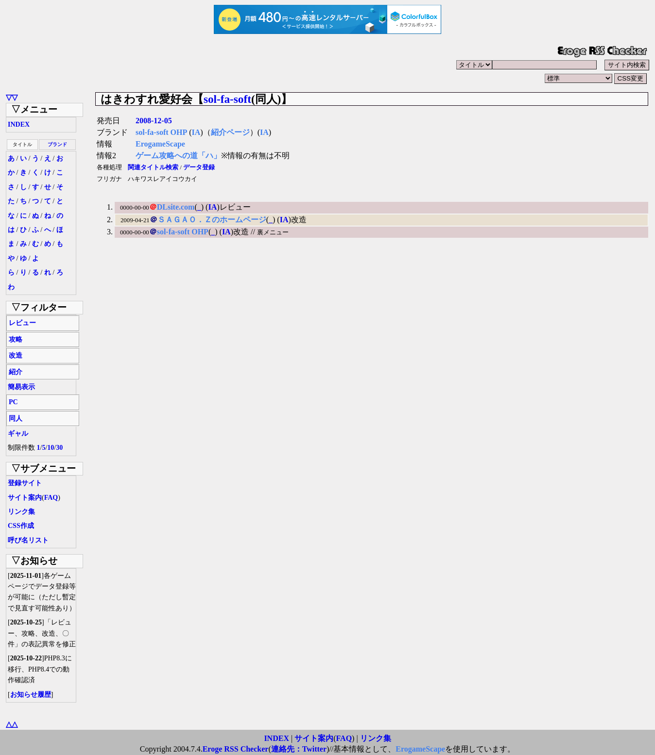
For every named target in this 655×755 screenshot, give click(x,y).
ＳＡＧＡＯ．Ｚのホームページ (211, 219)
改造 (15, 355)
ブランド (57, 144)
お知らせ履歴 (30, 694)
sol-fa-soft (227, 99)
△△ (11, 724)
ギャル (18, 433)
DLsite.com (176, 207)
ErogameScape (160, 144)
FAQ (51, 497)
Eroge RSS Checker (236, 749)
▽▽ (11, 97)
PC (13, 402)
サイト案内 (25, 497)
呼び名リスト (28, 540)
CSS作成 (21, 525)
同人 (15, 418)
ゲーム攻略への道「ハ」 (178, 155)
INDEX (19, 124)
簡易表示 (21, 387)
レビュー (22, 323)
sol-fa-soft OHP (161, 132)
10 (50, 447)
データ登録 (199, 167)
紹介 (15, 372)
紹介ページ (230, 132)
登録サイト (25, 483)
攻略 (15, 339)
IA (196, 132)
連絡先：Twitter (299, 749)
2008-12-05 (154, 120)
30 (59, 447)
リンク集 (21, 511)
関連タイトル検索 (153, 167)
